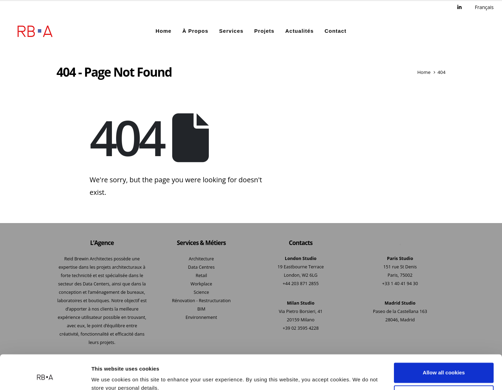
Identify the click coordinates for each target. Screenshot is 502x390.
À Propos (195, 31)
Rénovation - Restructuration (201, 301)
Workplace (201, 284)
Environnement (201, 317)
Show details (107, 376)
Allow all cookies (444, 342)
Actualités (299, 31)
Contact (336, 31)
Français (484, 7)
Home (163, 31)
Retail (201, 275)
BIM (201, 309)
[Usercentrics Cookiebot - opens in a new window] (45, 376)
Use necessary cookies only (444, 364)
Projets (264, 31)
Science (201, 292)
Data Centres (201, 267)
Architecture (201, 259)
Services (231, 31)
